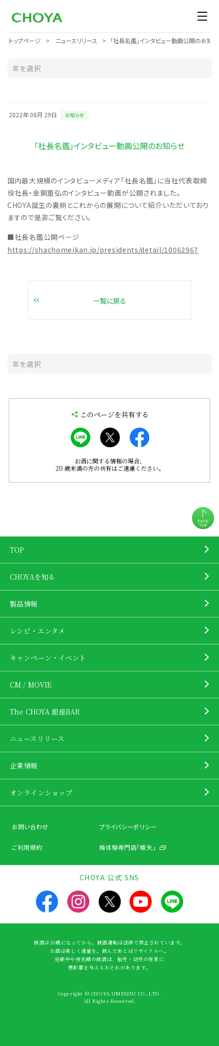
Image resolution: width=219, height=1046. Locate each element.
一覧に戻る (109, 301)
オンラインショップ (41, 792)
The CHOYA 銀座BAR (45, 711)
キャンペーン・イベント (48, 658)
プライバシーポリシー (128, 826)
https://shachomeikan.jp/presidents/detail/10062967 (102, 250)
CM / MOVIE (31, 684)
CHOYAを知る (32, 577)
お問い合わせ (30, 826)
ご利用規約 (27, 847)
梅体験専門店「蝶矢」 (127, 847)
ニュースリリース (37, 738)
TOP (17, 550)
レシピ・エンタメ (37, 631)
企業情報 (24, 765)
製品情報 (24, 604)
